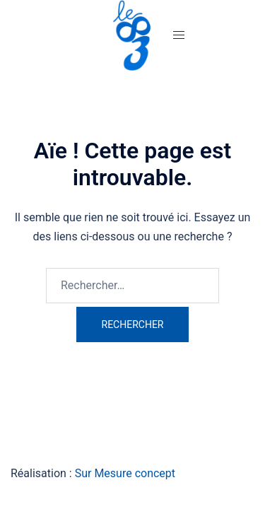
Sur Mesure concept (125, 473)
